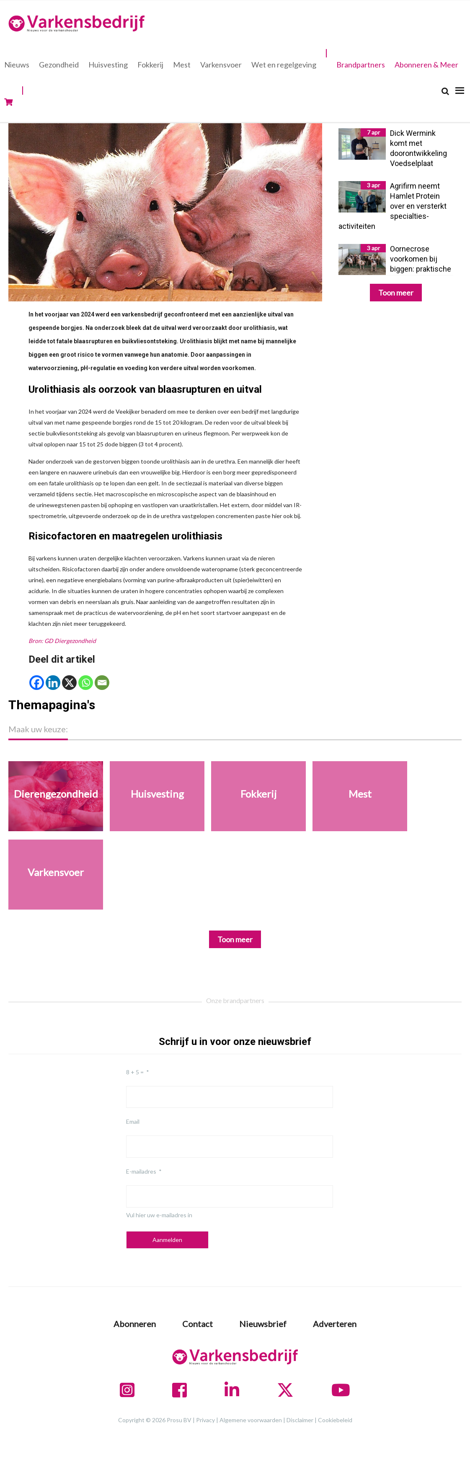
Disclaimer (300, 1419)
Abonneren (135, 1324)
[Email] (102, 682)
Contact (197, 1324)
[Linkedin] (53, 682)
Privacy (205, 1419)
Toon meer (395, 292)
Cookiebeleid (335, 1419)
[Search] (445, 91)
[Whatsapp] (85, 682)
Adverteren (334, 1324)
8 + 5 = (135, 1072)
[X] (69, 682)
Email (132, 1121)
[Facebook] (36, 682)
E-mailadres (141, 1171)
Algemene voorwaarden (251, 1419)
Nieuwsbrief (263, 1324)
